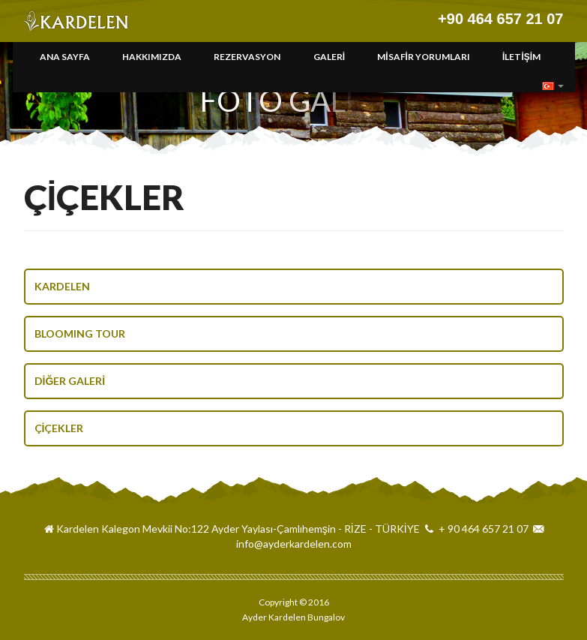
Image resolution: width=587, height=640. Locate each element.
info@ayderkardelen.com (294, 543)
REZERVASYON (247, 56)
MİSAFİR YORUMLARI (423, 56)
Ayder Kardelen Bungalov (78, 21)
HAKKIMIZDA (151, 56)
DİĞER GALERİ (70, 380)
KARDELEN (62, 286)
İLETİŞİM (521, 56)
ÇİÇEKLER (59, 428)
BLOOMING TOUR (79, 333)
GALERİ (329, 56)
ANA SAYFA (65, 56)
